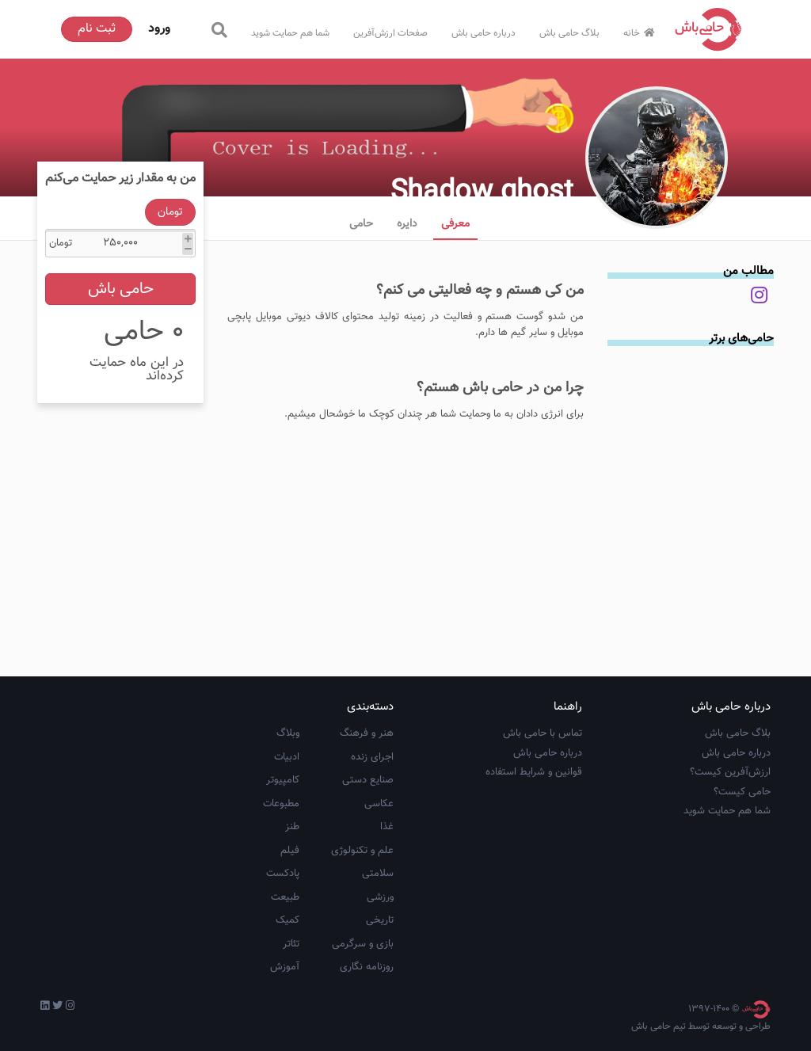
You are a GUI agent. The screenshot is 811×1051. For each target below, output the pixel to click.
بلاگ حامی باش (569, 33)
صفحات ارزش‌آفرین (390, 33)
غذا (387, 827)
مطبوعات (281, 804)
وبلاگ (287, 733)
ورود (159, 29)
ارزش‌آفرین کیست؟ (730, 772)
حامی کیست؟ (742, 792)
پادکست (282, 874)
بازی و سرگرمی (363, 944)
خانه (641, 33)
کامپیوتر (282, 780)
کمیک (287, 920)
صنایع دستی (368, 780)
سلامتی (378, 874)
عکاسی (379, 804)
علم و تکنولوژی (362, 851)
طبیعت (285, 897)
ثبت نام (97, 29)
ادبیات (286, 757)
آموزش (284, 967)
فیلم (289, 851)
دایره (407, 224)
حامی (361, 224)
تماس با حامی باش (542, 733)
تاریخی (380, 920)
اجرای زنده (372, 757)
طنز (292, 827)
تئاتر (291, 944)
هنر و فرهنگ (367, 733)
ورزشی (380, 897)
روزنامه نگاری (367, 967)
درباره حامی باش (483, 33)
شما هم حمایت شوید (290, 33)
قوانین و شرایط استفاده (533, 772)
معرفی (455, 224)
